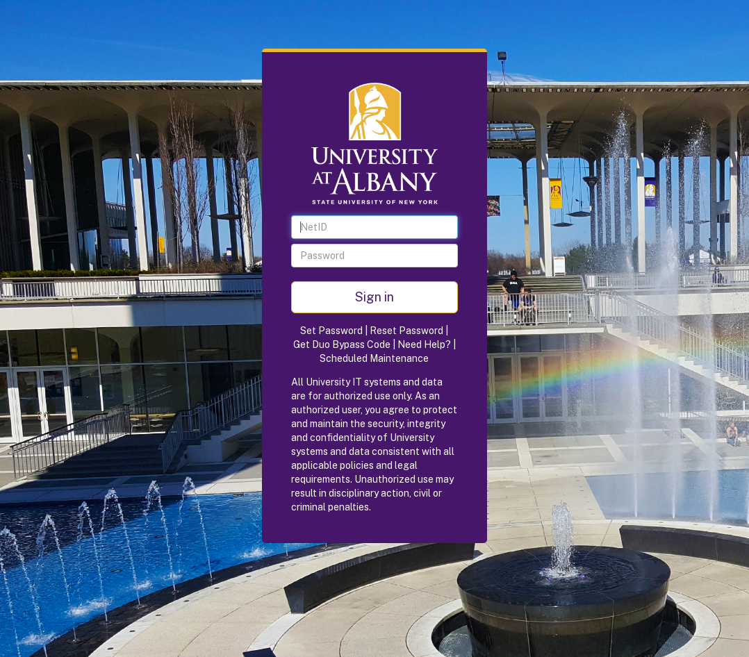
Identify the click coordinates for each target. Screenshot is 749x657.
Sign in (374, 297)
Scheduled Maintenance (374, 358)
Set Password (331, 330)
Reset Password (406, 330)
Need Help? (424, 344)
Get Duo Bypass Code (341, 344)
